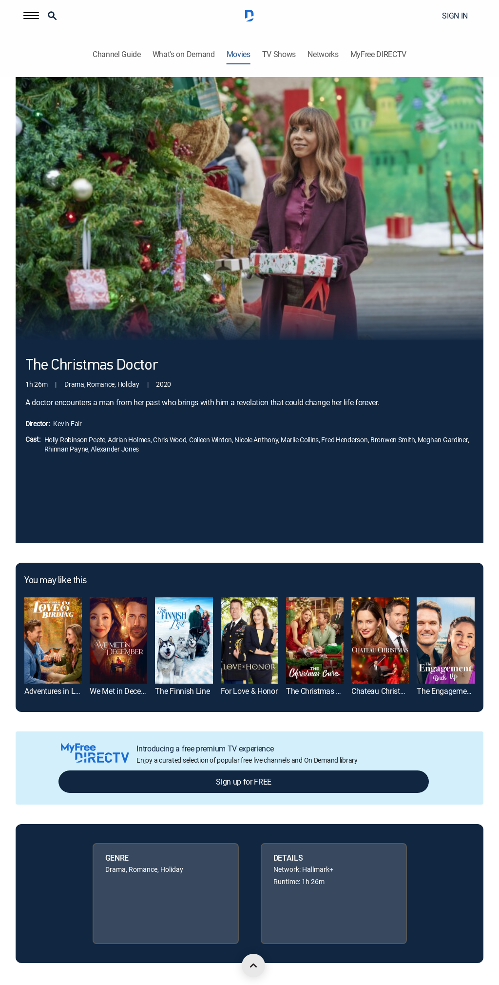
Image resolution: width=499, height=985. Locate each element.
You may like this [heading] (55, 581)
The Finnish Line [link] (182, 691)
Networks (322, 54)
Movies (238, 54)
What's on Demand (184, 54)
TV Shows (279, 54)
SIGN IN (455, 15)
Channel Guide (117, 54)
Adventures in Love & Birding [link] (71, 691)
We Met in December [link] (123, 691)
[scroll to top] (253, 965)
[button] (31, 15)
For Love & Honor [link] (249, 691)
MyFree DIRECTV (378, 54)
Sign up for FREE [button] (243, 781)
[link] (53, 640)
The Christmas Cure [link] (318, 691)
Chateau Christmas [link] (383, 691)
